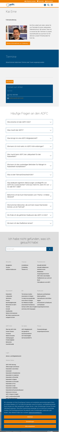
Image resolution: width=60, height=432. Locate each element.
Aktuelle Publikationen (43, 262)
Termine (8, 262)
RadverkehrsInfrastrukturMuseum (14, 385)
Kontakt (8, 304)
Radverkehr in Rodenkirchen (13, 368)
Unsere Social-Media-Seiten (13, 398)
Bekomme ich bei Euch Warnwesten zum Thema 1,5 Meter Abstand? (28, 191)
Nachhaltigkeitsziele (11, 297)
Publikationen (41, 257)
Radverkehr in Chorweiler (12, 376)
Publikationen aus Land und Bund (44, 274)
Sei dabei (24, 321)
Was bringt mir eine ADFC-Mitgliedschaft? (22, 133)
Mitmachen (9, 337)
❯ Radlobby (25, 262)
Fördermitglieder (10, 335)
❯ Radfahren (25, 260)
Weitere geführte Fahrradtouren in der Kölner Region (44, 293)
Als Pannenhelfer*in (27, 333)
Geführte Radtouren (11, 264)
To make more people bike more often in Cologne (28, 294)
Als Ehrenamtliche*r (27, 328)
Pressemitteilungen (42, 324)
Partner (8, 295)
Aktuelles (8, 257)
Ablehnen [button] (30, 417)
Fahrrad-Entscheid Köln (12, 395)
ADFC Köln (9, 321)
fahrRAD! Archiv (41, 264)
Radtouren (40, 286)
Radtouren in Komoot (11, 387)
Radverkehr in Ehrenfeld (12, 372)
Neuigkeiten (9, 260)
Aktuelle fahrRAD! (41, 260)
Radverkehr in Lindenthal (12, 370)
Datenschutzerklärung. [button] (35, 412)
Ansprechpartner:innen (43, 269)
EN (22, 286)
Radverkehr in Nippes (11, 374)
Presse (39, 321)
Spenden (40, 1)
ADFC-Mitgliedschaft (27, 324)
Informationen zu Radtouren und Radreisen (44, 299)
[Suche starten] (49, 244)
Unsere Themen (10, 326)
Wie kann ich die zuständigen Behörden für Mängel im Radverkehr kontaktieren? (26, 161)
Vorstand (8, 328)
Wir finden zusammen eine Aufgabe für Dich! (12, 311)
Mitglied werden (30, 1)
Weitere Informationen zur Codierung (17, 38)
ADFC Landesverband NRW (13, 391)
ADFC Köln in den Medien (43, 271)
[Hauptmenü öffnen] (52, 5)
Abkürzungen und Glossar (12, 362)
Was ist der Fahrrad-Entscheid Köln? (20, 170)
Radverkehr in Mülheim (12, 383)
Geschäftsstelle (10, 339)
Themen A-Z (25, 264)
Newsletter (49, 1)
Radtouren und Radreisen (43, 289)
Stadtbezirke (9, 306)
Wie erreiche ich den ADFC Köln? (19, 117)
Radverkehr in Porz (11, 379)
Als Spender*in (25, 326)
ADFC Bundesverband (11, 393)
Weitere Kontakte (10, 331)
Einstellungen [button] (30, 421)
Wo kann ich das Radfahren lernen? (20, 218)
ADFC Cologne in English (12, 389)
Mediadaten (40, 266)
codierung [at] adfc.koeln (16, 93)
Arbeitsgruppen (10, 333)
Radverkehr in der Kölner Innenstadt (12, 365)
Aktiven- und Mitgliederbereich (13, 351)
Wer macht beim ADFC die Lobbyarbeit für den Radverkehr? (24, 151)
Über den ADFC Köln (11, 324)
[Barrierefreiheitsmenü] (45, 5)
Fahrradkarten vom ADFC (43, 277)
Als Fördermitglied (26, 331)
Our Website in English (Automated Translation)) (28, 299)
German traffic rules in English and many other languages (29, 303)
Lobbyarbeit (9, 291)
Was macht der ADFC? (15, 125)
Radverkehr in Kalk (10, 381)
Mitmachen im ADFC (11, 300)
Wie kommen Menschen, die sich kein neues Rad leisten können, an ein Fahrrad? (27, 201)
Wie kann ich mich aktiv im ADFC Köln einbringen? (25, 141)
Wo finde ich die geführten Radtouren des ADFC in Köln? (27, 210)
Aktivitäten (8, 293)
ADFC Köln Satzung (11, 359)
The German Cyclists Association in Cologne (27, 290)
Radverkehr (9, 286)
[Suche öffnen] (48, 5)
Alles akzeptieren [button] (30, 426)
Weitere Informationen (11, 308)
